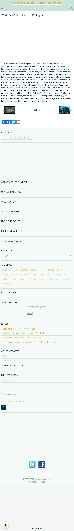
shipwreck (24, 274)
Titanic (14, 279)
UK (26, 283)
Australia (6, 270)
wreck (19, 283)
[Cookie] (5, 526)
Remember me (9, 394)
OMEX (5, 279)
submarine (57, 274)
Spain (59, 270)
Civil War (33, 279)
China (34, 274)
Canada (6, 274)
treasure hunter (62, 279)
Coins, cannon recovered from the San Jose (21, 329)
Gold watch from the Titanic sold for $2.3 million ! (23, 333)
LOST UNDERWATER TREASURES (17, 137)
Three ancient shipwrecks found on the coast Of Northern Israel (29, 342)
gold (15, 270)
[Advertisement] (37, 161)
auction (68, 274)
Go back (37, 110)
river (42, 270)
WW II (51, 279)
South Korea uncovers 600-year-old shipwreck (22, 338)
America (50, 270)
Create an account (7, 401)
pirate (14, 274)
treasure (23, 270)
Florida (43, 279)
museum (34, 270)
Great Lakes (45, 274)
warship (23, 279)
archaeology (8, 283)
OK (4, 407)
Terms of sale (37, 528)
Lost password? (20, 401)
